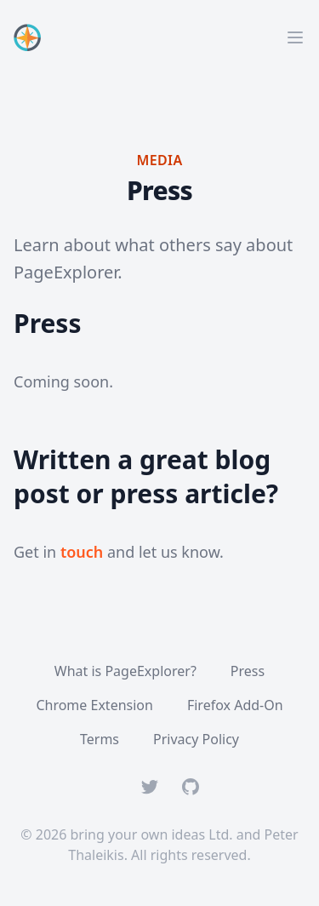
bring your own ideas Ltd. (152, 834)
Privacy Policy (196, 739)
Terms (99, 739)
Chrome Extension (94, 705)
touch (81, 552)
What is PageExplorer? (125, 671)
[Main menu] (295, 37)
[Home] (31, 37)
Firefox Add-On (235, 705)
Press (248, 671)
